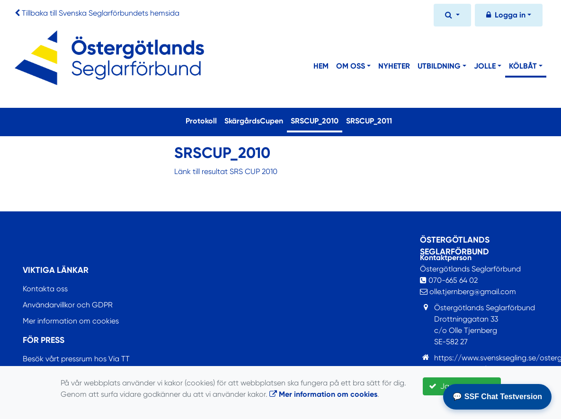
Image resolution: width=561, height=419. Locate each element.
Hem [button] (321, 65)
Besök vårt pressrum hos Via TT (76, 358)
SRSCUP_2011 (369, 120)
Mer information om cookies (71, 320)
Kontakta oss (45, 288)
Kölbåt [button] (523, 65)
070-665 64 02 (449, 280)
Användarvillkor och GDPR (68, 304)
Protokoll (201, 120)
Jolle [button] (485, 65)
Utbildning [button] (439, 65)
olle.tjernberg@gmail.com (468, 291)
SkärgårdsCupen (253, 120)
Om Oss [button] (350, 65)
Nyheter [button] (394, 65)
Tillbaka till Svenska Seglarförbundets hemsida (100, 13)
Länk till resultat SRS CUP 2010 (225, 171)
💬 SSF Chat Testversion (497, 397)
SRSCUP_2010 (316, 120)
